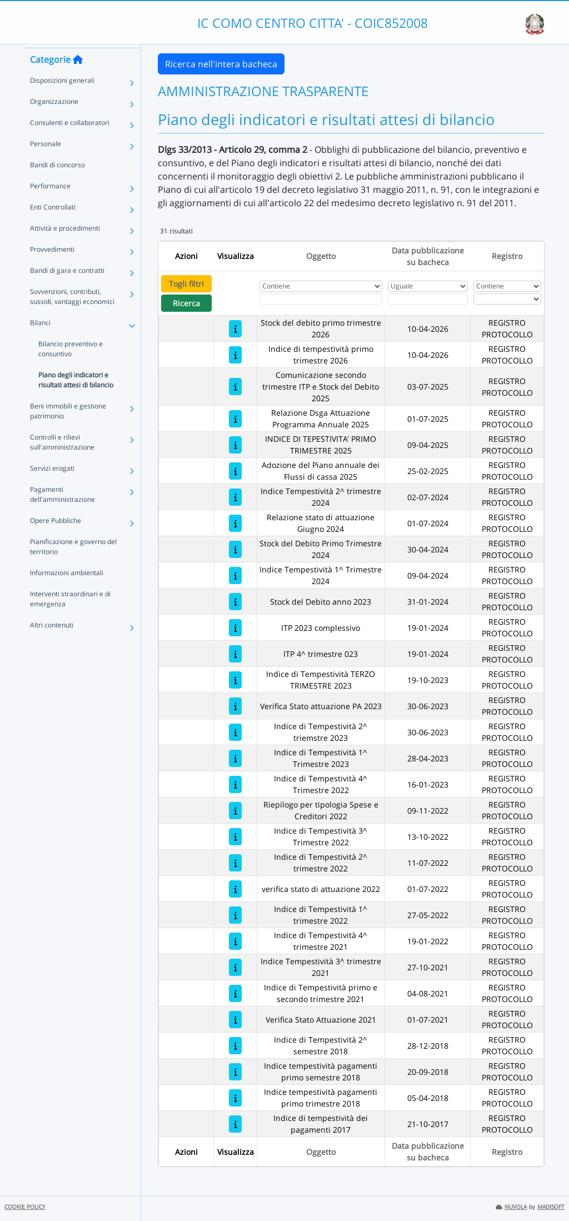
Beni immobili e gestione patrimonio (68, 430)
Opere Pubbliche (55, 539)
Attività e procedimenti (65, 247)
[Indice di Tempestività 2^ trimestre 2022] (235, 862)
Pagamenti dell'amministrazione (62, 513)
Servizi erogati (52, 487)
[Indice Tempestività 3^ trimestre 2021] (235, 967)
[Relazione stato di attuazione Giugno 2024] (235, 523)
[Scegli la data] (428, 299)
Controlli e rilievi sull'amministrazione (62, 461)
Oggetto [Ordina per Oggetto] (321, 256)
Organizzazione (54, 120)
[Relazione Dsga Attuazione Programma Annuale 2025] (235, 418)
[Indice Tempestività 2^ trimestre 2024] (235, 497)
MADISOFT (551, 1206)
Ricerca (186, 303)
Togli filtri (186, 283)
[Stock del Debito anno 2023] (235, 601)
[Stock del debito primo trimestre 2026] (235, 328)
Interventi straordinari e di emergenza (70, 617)
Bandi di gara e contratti (67, 289)
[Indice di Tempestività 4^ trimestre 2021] (235, 941)
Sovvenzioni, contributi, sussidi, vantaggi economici (72, 315)
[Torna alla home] (78, 78)
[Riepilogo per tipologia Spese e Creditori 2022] (235, 810)
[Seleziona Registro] (507, 299)
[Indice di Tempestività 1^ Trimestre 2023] (235, 758)
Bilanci (40, 341)
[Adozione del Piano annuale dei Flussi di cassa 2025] (235, 471)
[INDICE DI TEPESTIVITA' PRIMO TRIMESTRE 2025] (235, 444)
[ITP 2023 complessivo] (235, 627)
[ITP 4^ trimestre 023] (235, 653)
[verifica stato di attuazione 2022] (235, 889)
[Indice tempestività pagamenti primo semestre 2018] (235, 1071)
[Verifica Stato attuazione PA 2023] (235, 706)
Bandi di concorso (57, 183)
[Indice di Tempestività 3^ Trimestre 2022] (235, 836)
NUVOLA (511, 1206)
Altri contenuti (51, 644)
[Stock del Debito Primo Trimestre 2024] (235, 549)
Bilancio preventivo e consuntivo (70, 367)
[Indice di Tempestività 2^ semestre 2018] (235, 1045)
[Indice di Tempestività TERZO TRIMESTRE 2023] (235, 680)
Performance (50, 205)
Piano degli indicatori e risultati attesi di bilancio (75, 398)
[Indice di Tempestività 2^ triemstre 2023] (235, 732)
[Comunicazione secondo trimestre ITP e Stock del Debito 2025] (235, 386)
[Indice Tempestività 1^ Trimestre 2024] (235, 575)
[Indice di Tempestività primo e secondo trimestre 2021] (235, 993)
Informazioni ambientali (66, 591)
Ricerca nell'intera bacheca (221, 64)
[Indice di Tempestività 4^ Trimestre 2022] (235, 784)
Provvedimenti (52, 268)
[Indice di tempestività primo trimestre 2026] (235, 354)
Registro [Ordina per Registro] (507, 256)
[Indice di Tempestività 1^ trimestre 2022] (235, 915)
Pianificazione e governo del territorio (73, 565)
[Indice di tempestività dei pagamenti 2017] (235, 1124)
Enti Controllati (53, 226)
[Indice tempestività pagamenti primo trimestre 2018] (235, 1098)
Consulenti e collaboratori (69, 141)
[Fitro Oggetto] (320, 299)
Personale (45, 162)
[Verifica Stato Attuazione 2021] (235, 1019)
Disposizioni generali (62, 99)
